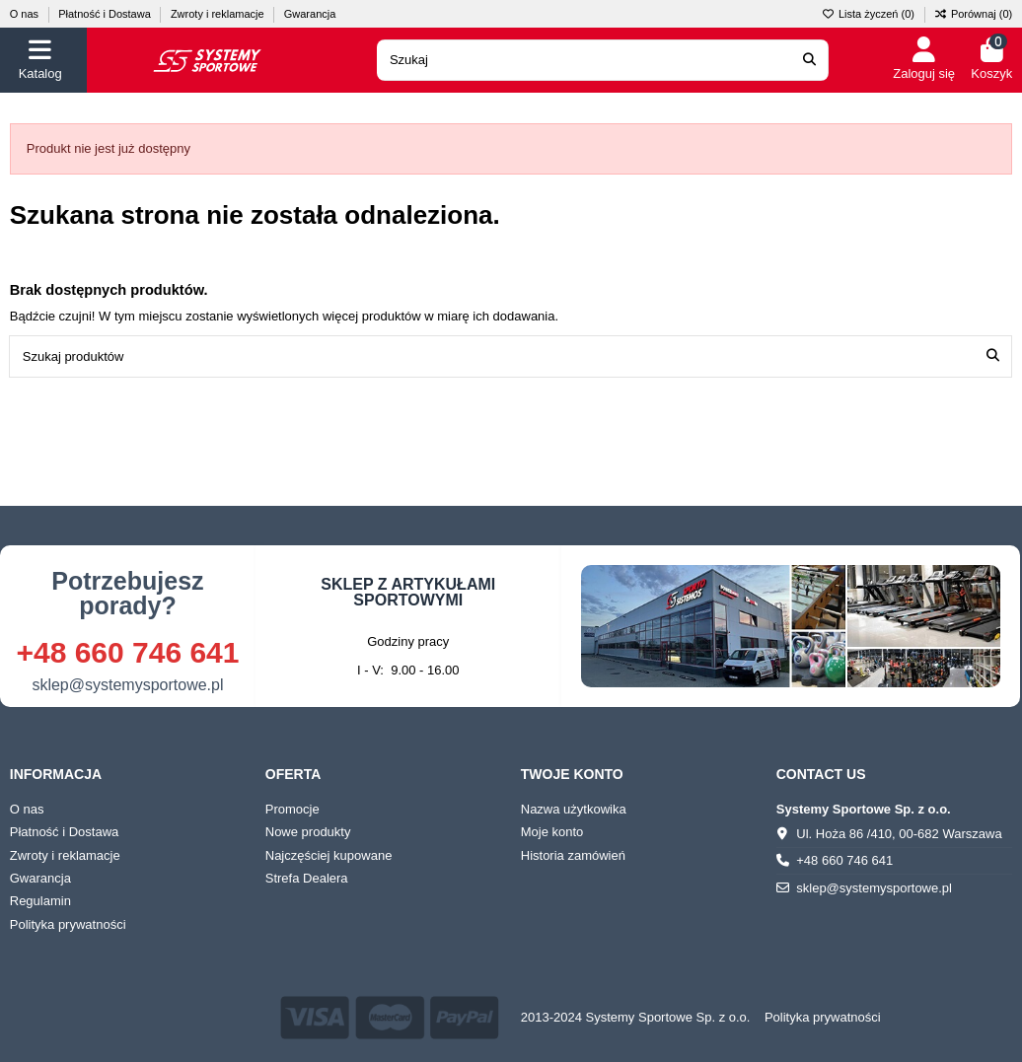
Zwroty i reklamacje (219, 14)
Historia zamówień (573, 855)
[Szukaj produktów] (993, 356)
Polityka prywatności (68, 924)
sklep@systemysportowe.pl (127, 684)
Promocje (292, 809)
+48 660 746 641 (127, 652)
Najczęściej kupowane (329, 855)
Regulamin (40, 900)
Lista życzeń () (869, 14)
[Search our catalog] (809, 60)
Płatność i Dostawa (106, 14)
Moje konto (552, 831)
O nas (25, 14)
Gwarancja (310, 14)
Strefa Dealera (306, 878)
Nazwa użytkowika (573, 809)
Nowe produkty (308, 831)
